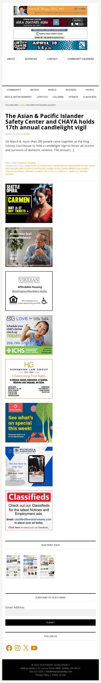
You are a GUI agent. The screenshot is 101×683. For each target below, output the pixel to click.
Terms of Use (59, 674)
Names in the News (27, 163)
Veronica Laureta (34, 171)
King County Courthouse (32, 168)
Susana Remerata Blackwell (75, 168)
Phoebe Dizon (53, 168)
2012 (21, 165)
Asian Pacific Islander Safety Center (42, 165)
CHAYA (92, 165)
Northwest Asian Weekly (50, 73)
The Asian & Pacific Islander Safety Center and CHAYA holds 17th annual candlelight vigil (49, 121)
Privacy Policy (42, 674)
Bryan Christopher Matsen (74, 165)
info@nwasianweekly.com (59, 671)
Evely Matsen (11, 168)
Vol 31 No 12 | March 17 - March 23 (61, 171)
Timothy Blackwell (15, 171)
